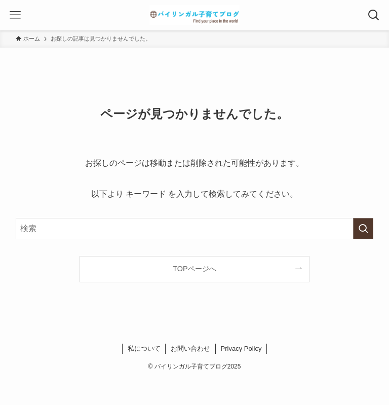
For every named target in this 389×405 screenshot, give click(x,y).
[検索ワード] (195, 228)
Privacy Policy (241, 348)
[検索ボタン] (374, 15)
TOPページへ (194, 269)
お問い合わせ (190, 348)
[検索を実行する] (363, 228)
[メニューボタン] (15, 15)
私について (144, 348)
